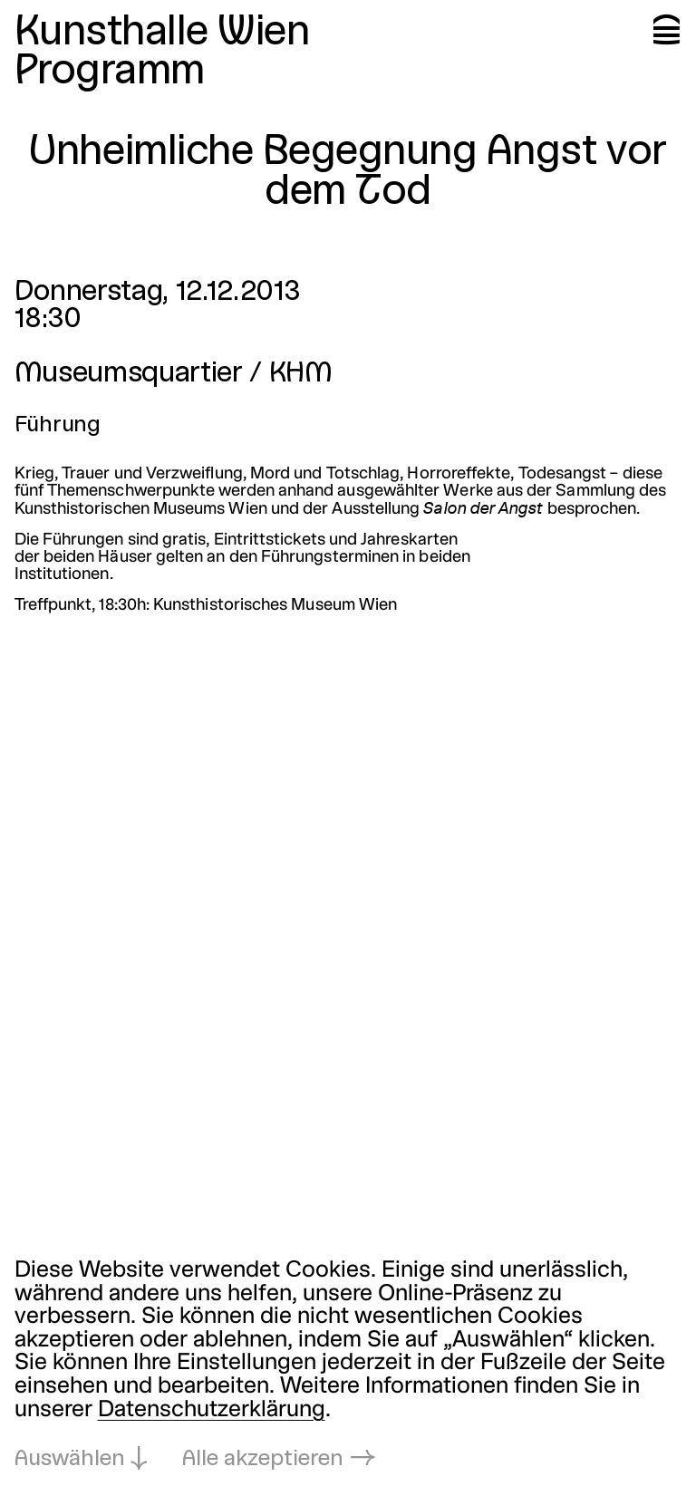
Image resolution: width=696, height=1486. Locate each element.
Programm (109, 72)
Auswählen (69, 1460)
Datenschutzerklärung (211, 1411)
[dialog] (348, 1366)
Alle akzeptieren (262, 1460)
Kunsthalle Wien (162, 33)
